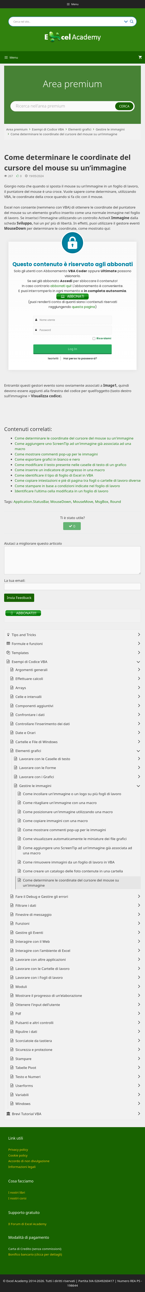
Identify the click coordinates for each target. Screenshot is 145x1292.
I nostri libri (16, 1192)
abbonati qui (60, 286)
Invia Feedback (19, 597)
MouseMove (83, 501)
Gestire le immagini (110, 129)
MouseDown (60, 501)
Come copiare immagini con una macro (55, 820)
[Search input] (67, 21)
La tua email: (14, 580)
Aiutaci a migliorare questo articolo (33, 543)
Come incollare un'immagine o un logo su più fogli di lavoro (72, 793)
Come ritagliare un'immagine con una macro (60, 802)
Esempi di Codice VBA (48, 129)
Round (115, 501)
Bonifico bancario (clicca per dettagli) (35, 1254)
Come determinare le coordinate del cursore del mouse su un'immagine (71, 883)
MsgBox (101, 501)
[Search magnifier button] (132, 21)
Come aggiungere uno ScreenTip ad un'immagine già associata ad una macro (77, 850)
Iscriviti (53, 358)
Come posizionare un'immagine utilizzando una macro (68, 811)
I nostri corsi (17, 1198)
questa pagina (83, 306)
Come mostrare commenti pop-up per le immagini (64, 829)
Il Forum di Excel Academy (27, 1224)
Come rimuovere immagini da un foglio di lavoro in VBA (69, 862)
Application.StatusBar (30, 501)
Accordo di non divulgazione (29, 1161)
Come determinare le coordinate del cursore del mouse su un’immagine (64, 134)
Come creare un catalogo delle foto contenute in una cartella (73, 871)
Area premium (17, 129)
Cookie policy (18, 1155)
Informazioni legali (22, 1167)
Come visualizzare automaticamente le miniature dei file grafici (75, 838)
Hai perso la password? (80, 358)
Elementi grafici (79, 129)
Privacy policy (18, 1149)
